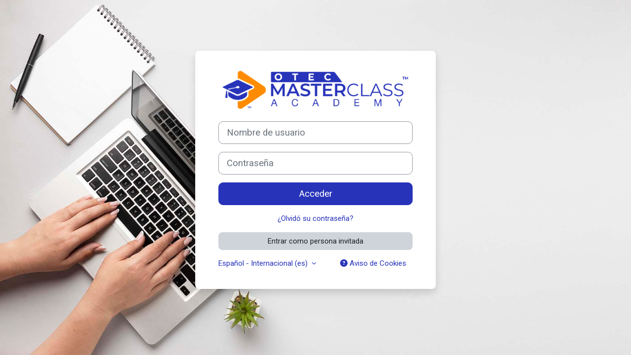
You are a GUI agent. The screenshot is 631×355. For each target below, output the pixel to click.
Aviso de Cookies (373, 263)
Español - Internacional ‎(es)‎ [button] (264, 263)
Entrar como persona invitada (315, 241)
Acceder (315, 193)
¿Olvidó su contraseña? (315, 218)
